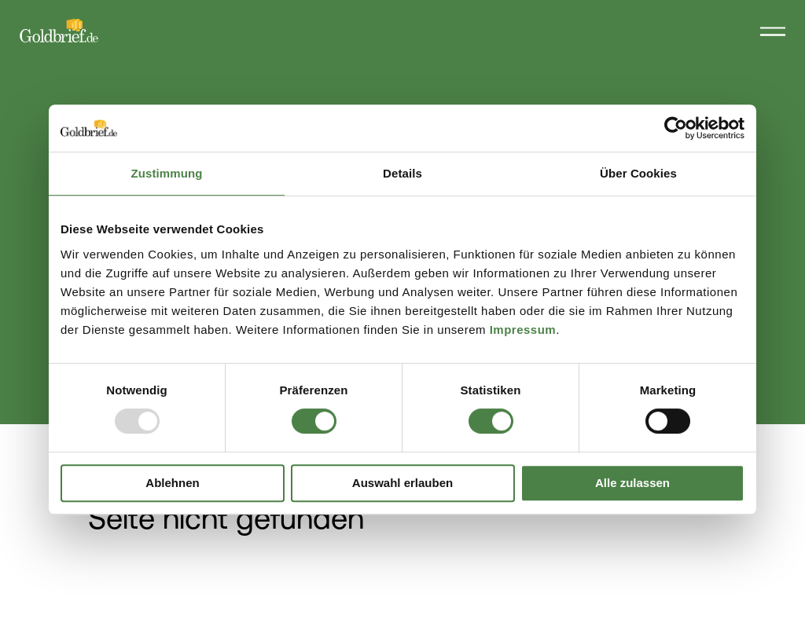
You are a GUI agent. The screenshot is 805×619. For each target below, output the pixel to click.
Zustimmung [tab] (167, 173)
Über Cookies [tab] (638, 173)
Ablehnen (172, 482)
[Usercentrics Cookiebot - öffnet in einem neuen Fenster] (675, 128)
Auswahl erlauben (402, 482)
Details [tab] (402, 173)
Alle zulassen (632, 482)
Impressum (523, 329)
